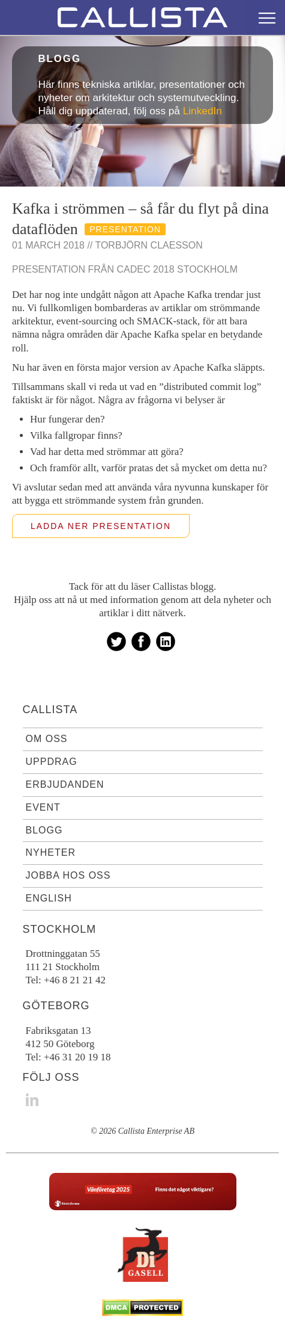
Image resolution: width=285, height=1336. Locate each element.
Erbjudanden (65, 784)
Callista (50, 710)
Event (43, 807)
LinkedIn (202, 111)
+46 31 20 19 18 (77, 1057)
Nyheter (51, 852)
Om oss (47, 739)
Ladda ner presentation (101, 526)
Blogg (44, 830)
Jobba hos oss (68, 875)
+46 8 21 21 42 (75, 980)
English (49, 898)
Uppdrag (51, 761)
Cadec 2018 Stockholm (177, 269)
